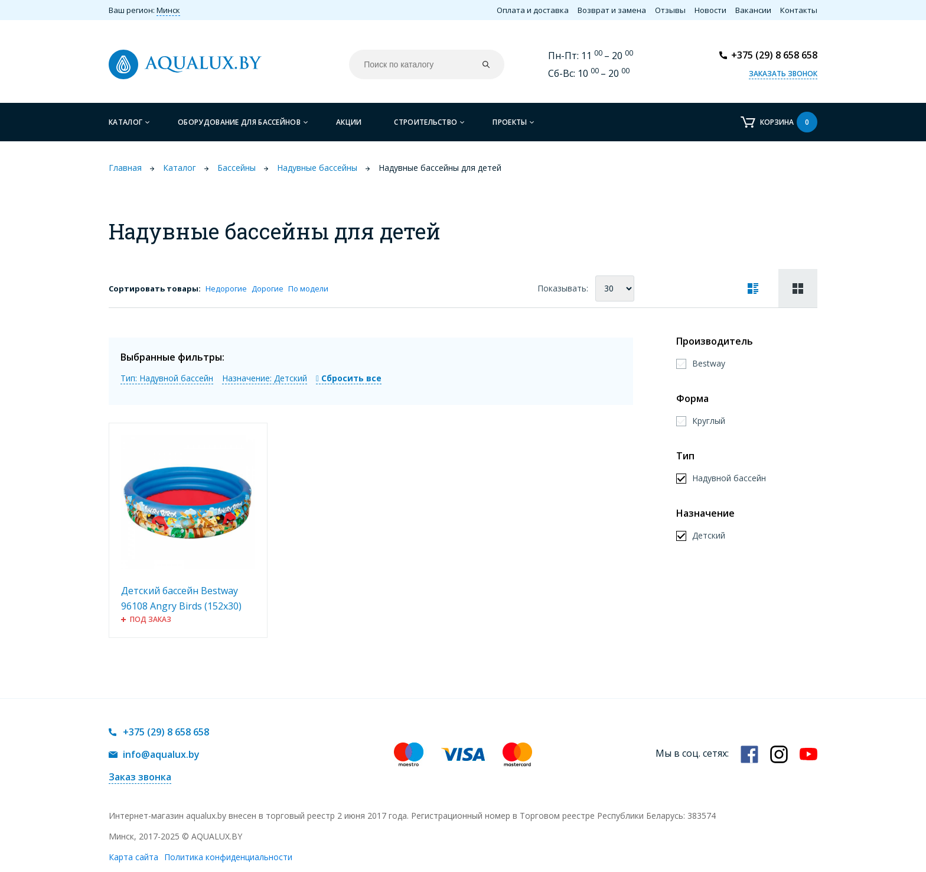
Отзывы (670, 10)
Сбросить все (349, 378)
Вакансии (753, 10)
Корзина (788, 122)
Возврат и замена (612, 10)
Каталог (125, 122)
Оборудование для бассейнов (239, 122)
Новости (710, 10)
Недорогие (226, 288)
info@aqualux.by (161, 754)
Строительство (425, 122)
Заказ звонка (140, 776)
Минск (168, 10)
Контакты (798, 10)
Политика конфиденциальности (228, 857)
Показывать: (562, 288)
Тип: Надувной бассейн (166, 378)
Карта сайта (133, 857)
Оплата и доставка (533, 10)
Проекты (510, 122)
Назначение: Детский (264, 378)
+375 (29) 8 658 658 (774, 54)
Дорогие (267, 288)
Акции (349, 122)
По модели (308, 288)
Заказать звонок (783, 74)
